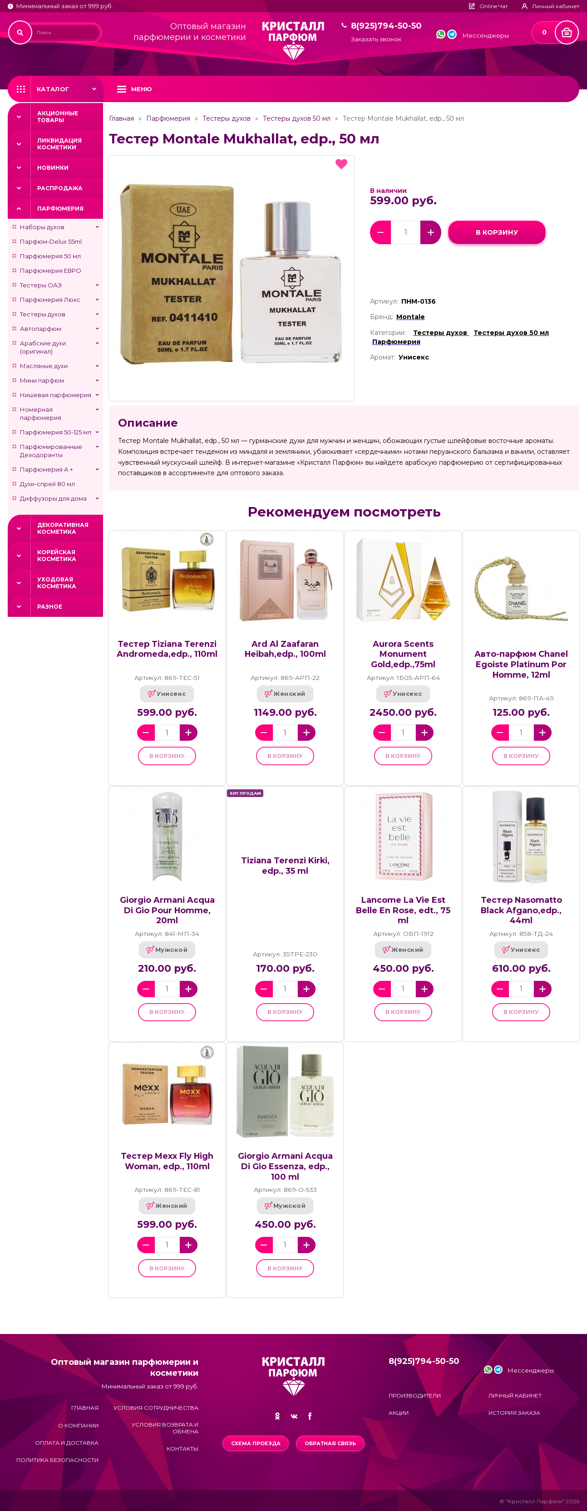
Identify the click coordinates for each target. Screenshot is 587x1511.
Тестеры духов (42, 314)
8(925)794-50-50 (386, 26)
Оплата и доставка (67, 1442)
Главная (121, 118)
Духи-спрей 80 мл (47, 483)
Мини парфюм (42, 380)
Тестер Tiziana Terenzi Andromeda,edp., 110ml (167, 649)
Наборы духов (42, 227)
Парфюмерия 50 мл (50, 256)
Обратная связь (331, 1444)
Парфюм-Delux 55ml (51, 241)
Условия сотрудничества (155, 1408)
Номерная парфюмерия (40, 413)
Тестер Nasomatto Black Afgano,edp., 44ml (521, 915)
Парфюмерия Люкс (50, 299)
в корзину (497, 232)
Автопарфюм (40, 328)
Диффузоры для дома (53, 498)
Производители (415, 1395)
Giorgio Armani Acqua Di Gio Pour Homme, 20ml (167, 915)
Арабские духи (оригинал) (43, 347)
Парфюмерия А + (46, 469)
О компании (78, 1425)
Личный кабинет (515, 1395)
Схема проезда (254, 1444)
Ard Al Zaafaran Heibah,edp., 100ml (285, 649)
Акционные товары (57, 116)
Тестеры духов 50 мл (296, 118)
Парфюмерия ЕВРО (50, 270)
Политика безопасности (57, 1460)
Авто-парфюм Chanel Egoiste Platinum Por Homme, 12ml (521, 664)
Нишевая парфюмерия (55, 395)
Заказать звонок (376, 39)
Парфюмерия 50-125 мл (55, 432)
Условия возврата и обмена (165, 1428)
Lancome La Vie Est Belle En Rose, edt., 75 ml (403, 915)
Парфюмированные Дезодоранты (51, 450)
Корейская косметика (56, 555)
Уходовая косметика (56, 583)
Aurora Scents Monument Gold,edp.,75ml (403, 654)
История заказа (514, 1412)
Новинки (53, 167)
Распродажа (60, 188)
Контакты (182, 1448)
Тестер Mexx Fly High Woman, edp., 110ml (167, 1171)
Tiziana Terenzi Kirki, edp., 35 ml (285, 871)
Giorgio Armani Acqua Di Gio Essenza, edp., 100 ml (285, 1176)
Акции (399, 1412)
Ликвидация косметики (59, 144)
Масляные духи (44, 365)
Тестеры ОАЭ (41, 285)
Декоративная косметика (63, 528)
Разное (49, 606)
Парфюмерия (60, 208)
